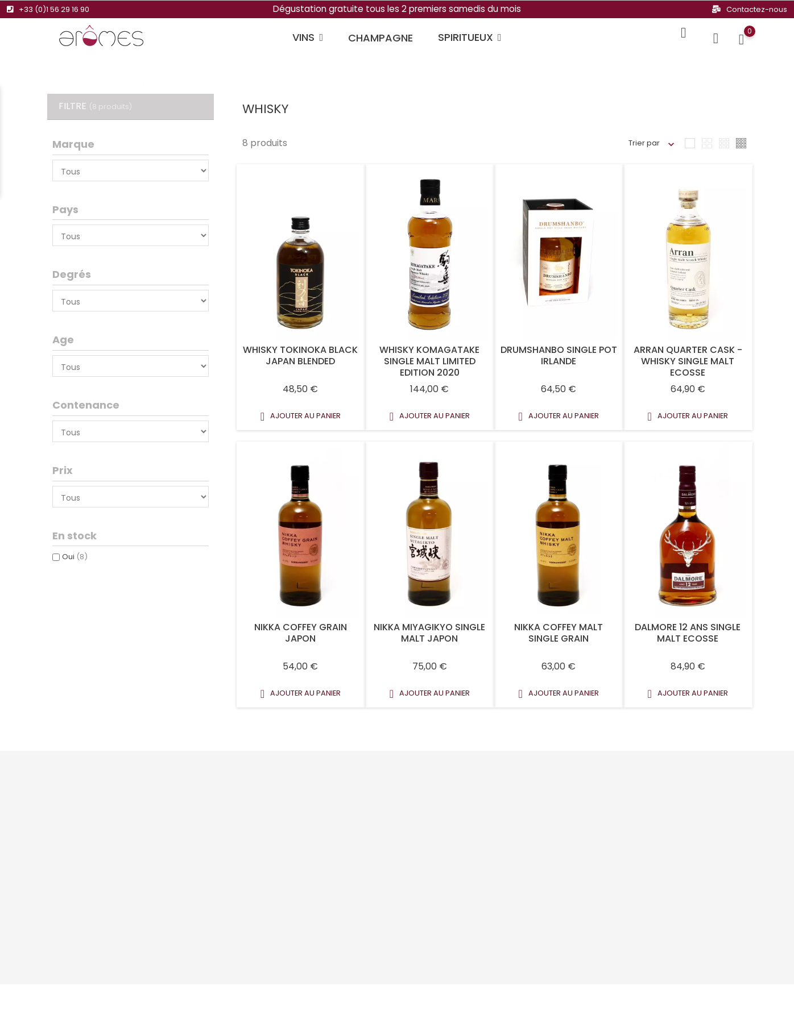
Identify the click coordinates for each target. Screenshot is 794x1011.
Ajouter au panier (300, 417)
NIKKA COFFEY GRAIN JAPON (300, 633)
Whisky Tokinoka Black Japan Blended (300, 355)
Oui (75, 556)
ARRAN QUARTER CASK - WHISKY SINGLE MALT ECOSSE (688, 361)
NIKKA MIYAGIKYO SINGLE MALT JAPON (429, 633)
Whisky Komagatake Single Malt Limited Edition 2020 (429, 361)
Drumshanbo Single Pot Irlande (559, 355)
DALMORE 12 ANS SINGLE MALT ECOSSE (688, 633)
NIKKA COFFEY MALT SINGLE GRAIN (558, 633)
